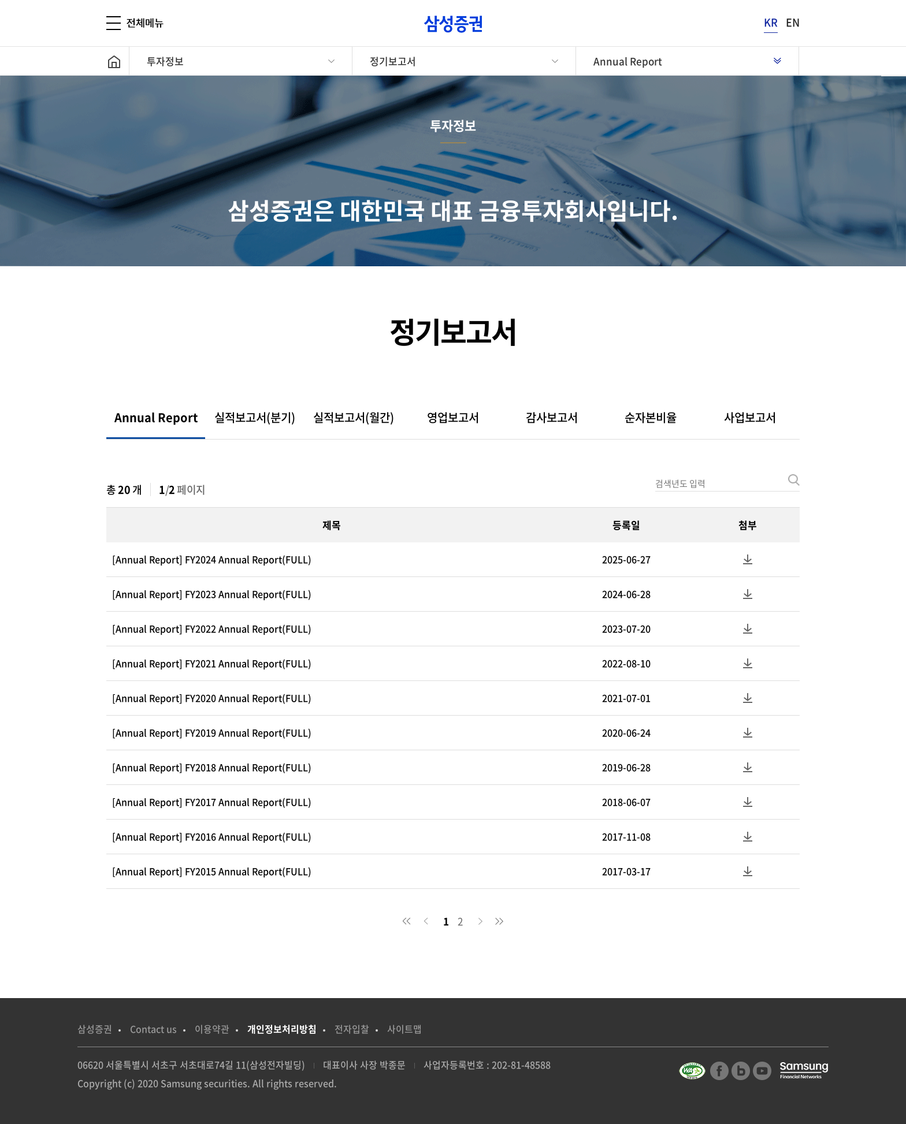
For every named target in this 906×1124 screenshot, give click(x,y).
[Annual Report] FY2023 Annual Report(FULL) (211, 594)
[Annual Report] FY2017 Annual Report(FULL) (211, 802)
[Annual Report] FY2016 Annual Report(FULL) (211, 836)
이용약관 (212, 1029)
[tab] (155, 417)
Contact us (153, 1029)
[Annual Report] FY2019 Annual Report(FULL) (211, 732)
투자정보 (165, 61)
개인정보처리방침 (282, 1029)
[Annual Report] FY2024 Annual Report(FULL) (211, 559)
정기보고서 (393, 61)
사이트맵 (404, 1029)
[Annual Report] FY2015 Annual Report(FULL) (211, 871)
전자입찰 (352, 1029)
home (117, 61)
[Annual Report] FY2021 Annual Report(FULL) (211, 663)
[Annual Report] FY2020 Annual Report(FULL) (211, 698)
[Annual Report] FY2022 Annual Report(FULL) (211, 628)
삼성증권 (94, 1029)
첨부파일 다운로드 (747, 560)
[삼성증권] (453, 24)
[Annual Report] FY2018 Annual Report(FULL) (211, 767)
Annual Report (627, 61)
